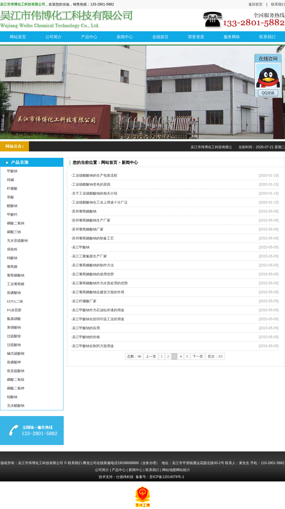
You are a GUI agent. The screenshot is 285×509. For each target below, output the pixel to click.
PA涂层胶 (14, 310)
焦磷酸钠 (14, 293)
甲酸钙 (12, 215)
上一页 (151, 356)
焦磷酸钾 (14, 362)
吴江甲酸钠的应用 (86, 328)
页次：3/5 (215, 356)
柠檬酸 (12, 188)
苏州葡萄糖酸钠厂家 (87, 229)
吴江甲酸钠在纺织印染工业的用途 (98, 319)
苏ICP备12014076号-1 (166, 477)
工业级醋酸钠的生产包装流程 (94, 175)
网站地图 (169, 470)
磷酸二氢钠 (15, 223)
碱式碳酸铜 (15, 353)
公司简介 (102, 470)
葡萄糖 (12, 267)
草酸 (10, 197)
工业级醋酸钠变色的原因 (91, 184)
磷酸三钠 (14, 232)
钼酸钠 (12, 397)
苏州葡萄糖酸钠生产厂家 (91, 220)
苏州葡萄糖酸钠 (84, 211)
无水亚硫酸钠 (17, 241)
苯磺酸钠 (14, 327)
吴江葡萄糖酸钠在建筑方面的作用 (98, 292)
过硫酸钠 (14, 345)
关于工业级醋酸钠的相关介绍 (94, 193)
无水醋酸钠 (15, 406)
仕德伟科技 (125, 477)
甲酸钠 (12, 171)
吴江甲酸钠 (80, 247)
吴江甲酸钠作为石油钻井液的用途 (98, 310)
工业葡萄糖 (15, 284)
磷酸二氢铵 (15, 380)
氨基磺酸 (14, 319)
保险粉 (12, 249)
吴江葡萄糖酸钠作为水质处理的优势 (100, 283)
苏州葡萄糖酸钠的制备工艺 (93, 238)
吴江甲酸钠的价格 (86, 337)
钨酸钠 (12, 258)
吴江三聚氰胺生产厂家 (89, 256)
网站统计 (183, 470)
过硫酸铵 (14, 336)
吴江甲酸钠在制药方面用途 (93, 346)
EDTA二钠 (15, 301)
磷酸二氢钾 (15, 388)
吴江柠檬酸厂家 (84, 301)
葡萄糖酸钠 (15, 275)
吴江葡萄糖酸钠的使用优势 (93, 274)
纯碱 (10, 180)
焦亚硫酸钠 (15, 371)
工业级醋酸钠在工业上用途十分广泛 (100, 202)
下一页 (198, 356)
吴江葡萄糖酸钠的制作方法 (93, 265)
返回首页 (255, 4)
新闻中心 (135, 470)
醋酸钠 (12, 206)
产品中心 (119, 470)
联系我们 (278, 4)
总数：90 (134, 356)
